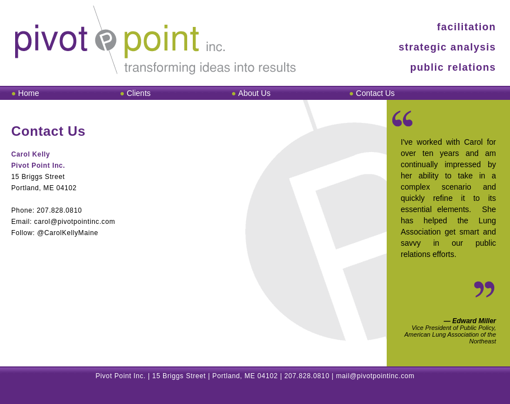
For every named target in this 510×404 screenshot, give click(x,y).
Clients (139, 93)
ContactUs (375, 93)
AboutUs (254, 93)
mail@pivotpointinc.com (375, 376)
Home (28, 93)
